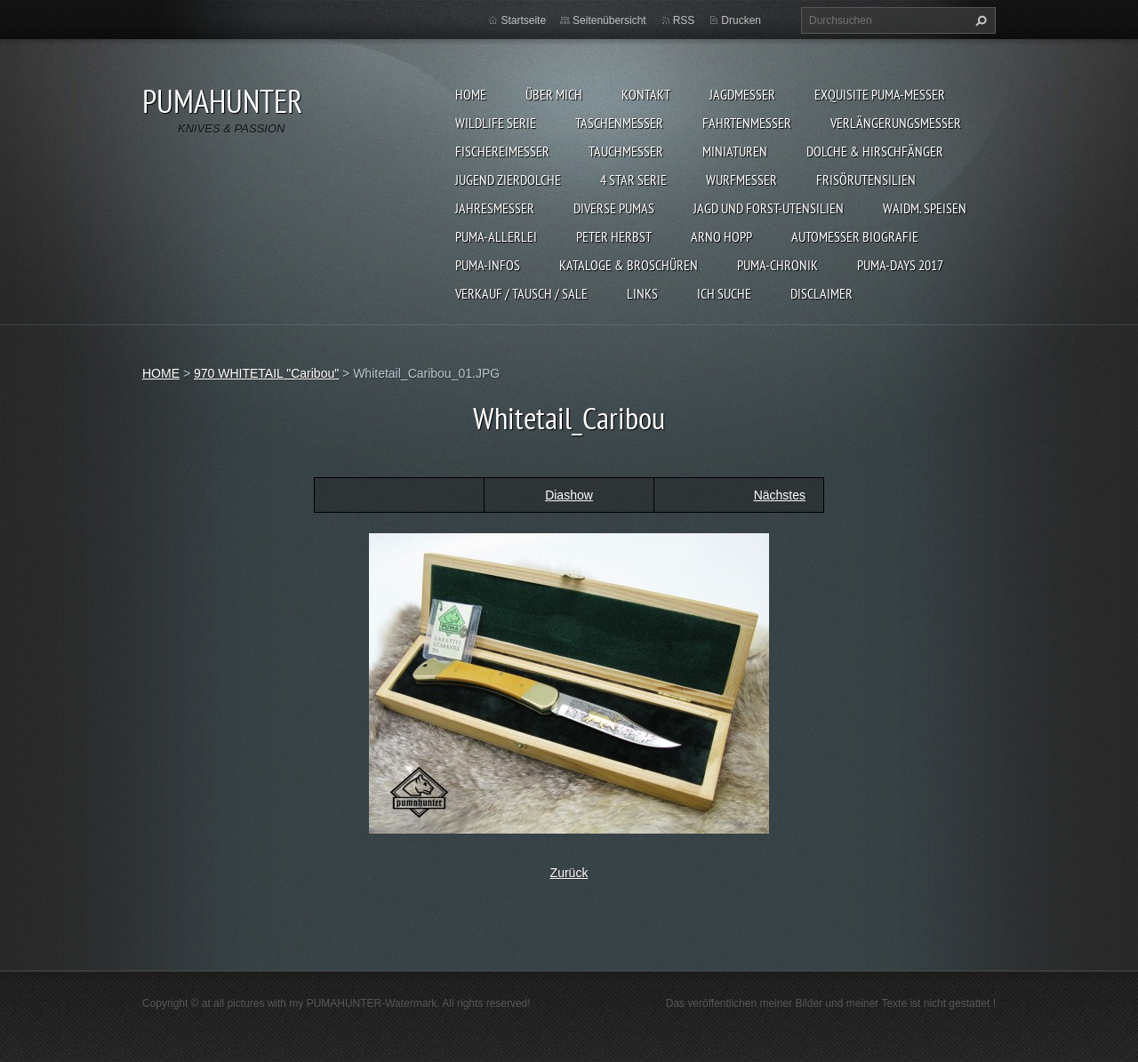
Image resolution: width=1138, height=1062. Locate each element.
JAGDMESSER (742, 94)
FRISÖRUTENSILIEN (866, 179)
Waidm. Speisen (924, 208)
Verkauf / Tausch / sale (521, 293)
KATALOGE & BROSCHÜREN (628, 265)
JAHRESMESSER (494, 208)
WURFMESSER (741, 179)
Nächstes (779, 495)
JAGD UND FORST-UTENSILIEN (768, 208)
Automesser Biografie (854, 236)
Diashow (569, 495)
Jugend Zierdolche (508, 179)
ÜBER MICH (553, 94)
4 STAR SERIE (633, 179)
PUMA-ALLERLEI (496, 236)
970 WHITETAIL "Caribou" (266, 373)
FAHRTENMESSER (746, 123)
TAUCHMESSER (626, 151)
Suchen (979, 20)
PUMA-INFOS (487, 265)
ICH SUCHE (724, 293)
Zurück (569, 873)
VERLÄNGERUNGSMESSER (895, 123)
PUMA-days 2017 (900, 265)
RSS (684, 20)
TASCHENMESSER (619, 123)
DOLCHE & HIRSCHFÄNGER (874, 151)
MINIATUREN (734, 151)
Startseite (523, 20)
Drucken (741, 20)
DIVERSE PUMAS (613, 208)
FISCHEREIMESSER (502, 151)
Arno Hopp (721, 236)
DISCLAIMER (821, 293)
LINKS (642, 293)
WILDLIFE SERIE (495, 123)
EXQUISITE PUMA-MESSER (879, 94)
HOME (470, 94)
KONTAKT (645, 94)
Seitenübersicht (609, 20)
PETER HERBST (614, 236)
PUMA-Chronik (777, 265)
